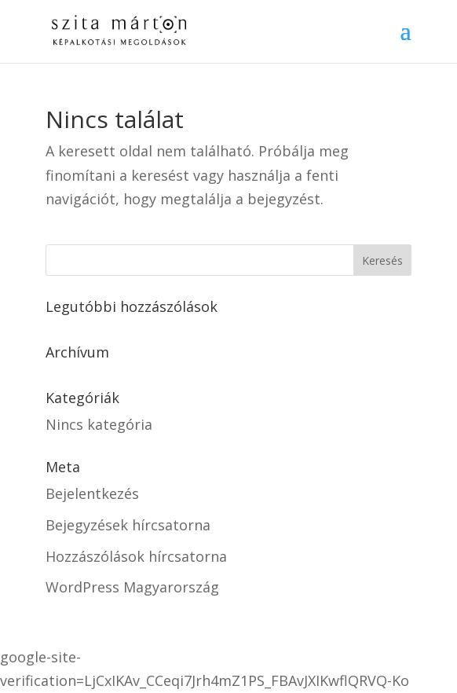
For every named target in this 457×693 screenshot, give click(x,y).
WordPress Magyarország (132, 587)
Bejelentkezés (92, 493)
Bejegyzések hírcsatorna (128, 524)
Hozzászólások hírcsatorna (136, 556)
